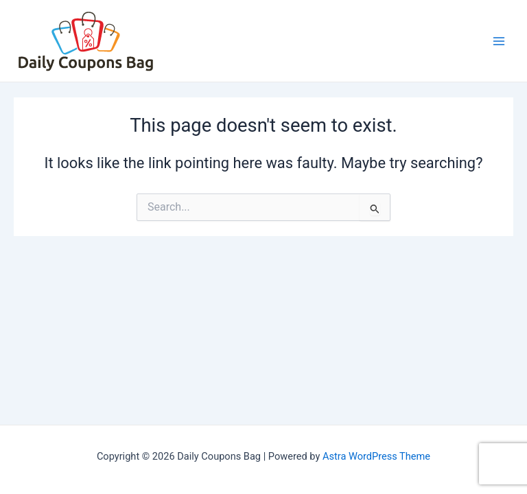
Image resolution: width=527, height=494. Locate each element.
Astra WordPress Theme (376, 456)
